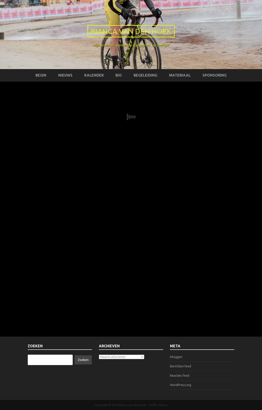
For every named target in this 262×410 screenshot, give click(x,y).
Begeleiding (145, 75)
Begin (40, 75)
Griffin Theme (158, 405)
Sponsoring (214, 75)
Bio (118, 75)
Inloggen (176, 357)
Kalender (94, 75)
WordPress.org (180, 385)
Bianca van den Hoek (131, 31)
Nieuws (65, 75)
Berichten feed (180, 366)
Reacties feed (179, 375)
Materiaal (180, 75)
